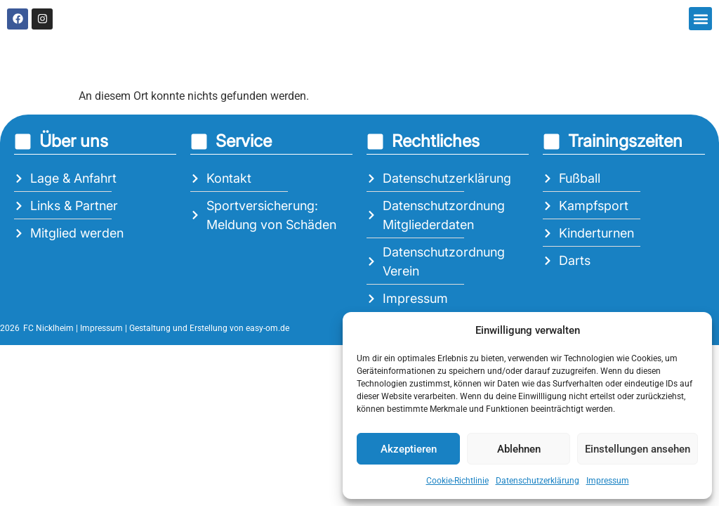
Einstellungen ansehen (637, 449)
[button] (700, 18)
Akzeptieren (409, 449)
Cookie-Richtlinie (457, 481)
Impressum (607, 481)
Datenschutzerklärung (537, 481)
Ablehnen (519, 449)
